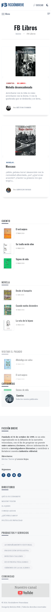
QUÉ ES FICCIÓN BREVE (11, 520)
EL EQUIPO (6, 530)
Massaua (10, 201)
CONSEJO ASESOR (9, 535)
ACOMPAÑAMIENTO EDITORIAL (18, 574)
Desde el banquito (24, 327)
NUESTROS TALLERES (13, 585)
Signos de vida (22, 283)
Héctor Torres (8, 485)
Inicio (18, 33)
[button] (5, 13)
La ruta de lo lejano (24, 357)
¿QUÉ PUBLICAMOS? (10, 539)
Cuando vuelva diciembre (27, 342)
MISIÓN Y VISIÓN (9, 525)
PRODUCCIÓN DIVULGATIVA (16, 579)
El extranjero (21, 253)
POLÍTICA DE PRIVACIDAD (12, 544)
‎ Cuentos (20, 407)
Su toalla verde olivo (25, 268)
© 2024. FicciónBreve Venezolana (15, 609)
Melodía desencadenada (19, 87)
